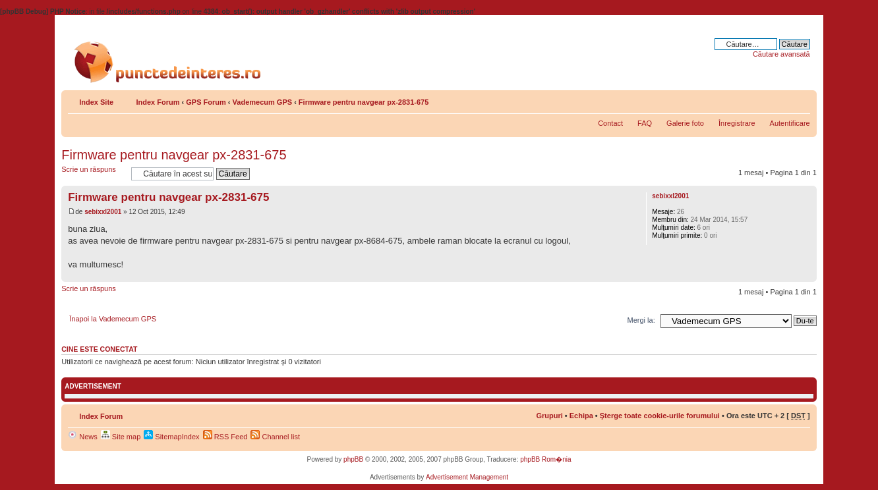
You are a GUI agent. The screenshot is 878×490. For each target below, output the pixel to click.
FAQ (644, 123)
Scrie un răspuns (93, 173)
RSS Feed (225, 437)
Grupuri (549, 416)
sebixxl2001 (102, 211)
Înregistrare (736, 123)
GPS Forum (206, 102)
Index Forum (157, 102)
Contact (610, 123)
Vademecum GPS (263, 102)
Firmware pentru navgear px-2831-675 (363, 102)
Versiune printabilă (780, 99)
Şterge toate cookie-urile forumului (660, 416)
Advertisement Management (467, 477)
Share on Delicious (727, 99)
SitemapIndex (171, 437)
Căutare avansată (781, 54)
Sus (806, 275)
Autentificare (790, 123)
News (83, 437)
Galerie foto (685, 123)
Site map (120, 437)
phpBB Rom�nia (545, 459)
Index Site (96, 102)
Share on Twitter (745, 99)
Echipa (581, 416)
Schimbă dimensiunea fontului (800, 99)
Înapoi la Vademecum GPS (112, 319)
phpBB (353, 459)
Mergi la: (641, 320)
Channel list (275, 437)
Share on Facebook (762, 99)
